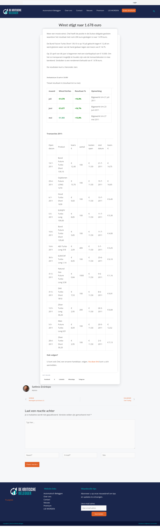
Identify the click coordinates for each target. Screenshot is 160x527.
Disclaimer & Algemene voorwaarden (148, 524)
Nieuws (89, 10)
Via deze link (93, 361)
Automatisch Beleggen (52, 10)
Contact (79, 10)
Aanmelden (99, 515)
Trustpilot (9, 501)
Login (135, 2)
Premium (100, 10)
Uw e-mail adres (88, 504)
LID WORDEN (113, 10)
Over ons (68, 10)
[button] (47, 379)
